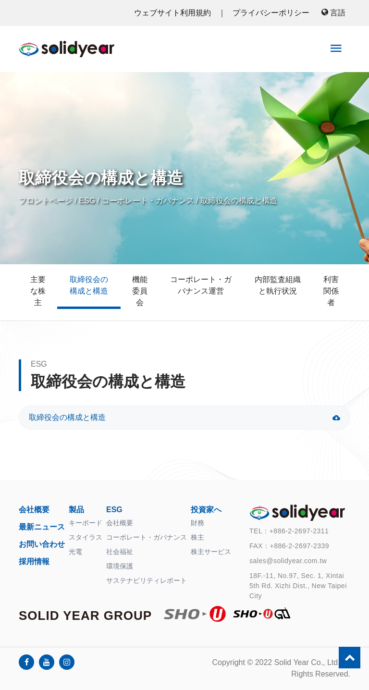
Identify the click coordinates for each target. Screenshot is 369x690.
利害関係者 (331, 291)
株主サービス (211, 551)
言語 (333, 13)
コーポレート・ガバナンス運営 (201, 285)
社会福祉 (119, 551)
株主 (197, 537)
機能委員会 (140, 291)
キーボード (85, 523)
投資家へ (206, 509)
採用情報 (34, 561)
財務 (197, 523)
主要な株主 (38, 291)
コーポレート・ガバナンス (148, 201)
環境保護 (119, 566)
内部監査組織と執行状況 (278, 285)
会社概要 (34, 509)
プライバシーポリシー (271, 13)
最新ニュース (42, 527)
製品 (76, 509)
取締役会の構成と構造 (238, 201)
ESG (87, 201)
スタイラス (85, 537)
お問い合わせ (42, 544)
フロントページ (46, 201)
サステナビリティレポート (146, 580)
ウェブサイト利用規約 (173, 13)
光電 (75, 551)
